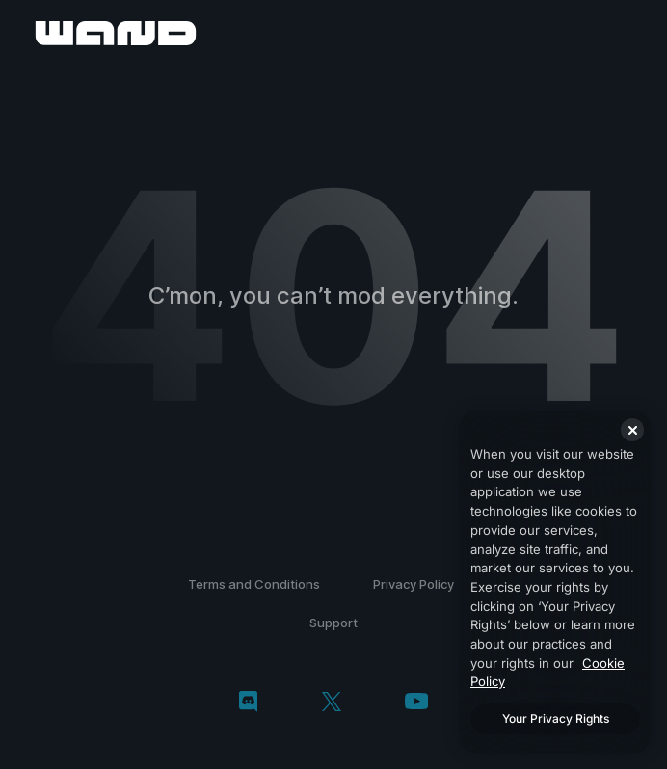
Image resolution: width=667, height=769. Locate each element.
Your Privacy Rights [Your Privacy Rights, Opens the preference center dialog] (555, 718)
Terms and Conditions (254, 584)
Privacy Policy (413, 584)
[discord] (248, 703)
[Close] (632, 429)
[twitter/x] (331, 703)
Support (333, 622)
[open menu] (630, 33)
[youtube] (416, 703)
